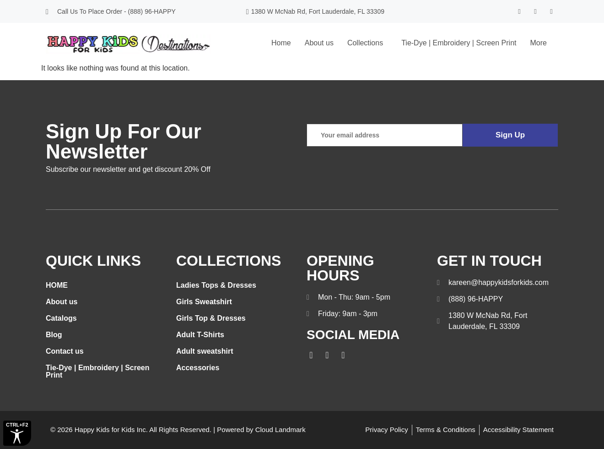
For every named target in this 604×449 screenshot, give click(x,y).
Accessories (197, 368)
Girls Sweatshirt (204, 302)
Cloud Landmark (280, 429)
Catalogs (61, 318)
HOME (57, 285)
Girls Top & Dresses (211, 318)
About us (319, 43)
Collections (365, 43)
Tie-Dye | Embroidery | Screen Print (458, 43)
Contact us (65, 351)
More (538, 43)
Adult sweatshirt (204, 351)
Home (281, 43)
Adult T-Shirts (200, 335)
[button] (367, 43)
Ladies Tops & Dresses (216, 285)
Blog (54, 335)
